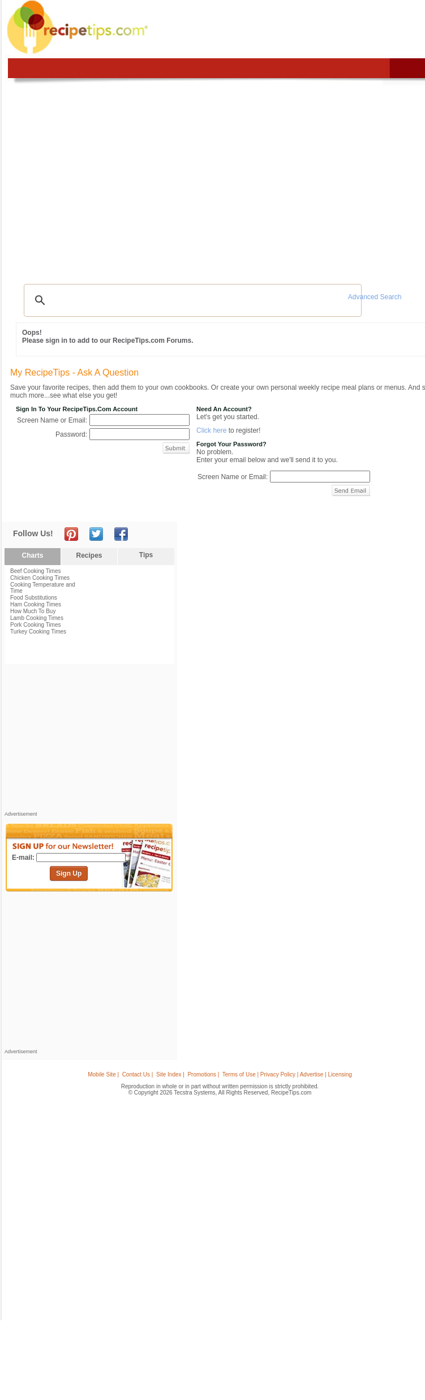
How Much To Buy (32, 611)
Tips (146, 555)
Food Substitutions (33, 598)
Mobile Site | (103, 1074)
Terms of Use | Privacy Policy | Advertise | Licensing (287, 1074)
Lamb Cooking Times (36, 618)
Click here (211, 430)
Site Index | (170, 1074)
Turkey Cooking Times (38, 631)
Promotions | (203, 1074)
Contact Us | (137, 1074)
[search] (191, 300)
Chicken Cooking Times (40, 578)
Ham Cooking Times (35, 604)
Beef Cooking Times (35, 571)
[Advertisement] (89, 740)
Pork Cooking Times (35, 625)
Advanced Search (375, 297)
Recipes (89, 555)
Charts (32, 555)
